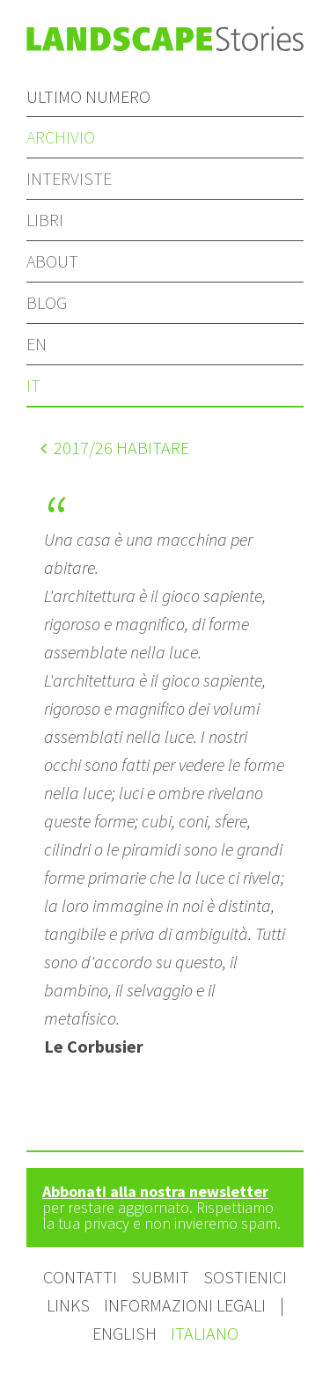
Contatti (80, 1277)
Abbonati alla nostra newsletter (155, 1191)
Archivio (60, 137)
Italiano (204, 1333)
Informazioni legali (185, 1305)
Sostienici (245, 1277)
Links (68, 1305)
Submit (160, 1277)
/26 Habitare (114, 448)
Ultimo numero (88, 96)
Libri (44, 220)
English (126, 1333)
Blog (46, 302)
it (33, 385)
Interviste (69, 178)
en (36, 344)
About (52, 261)
